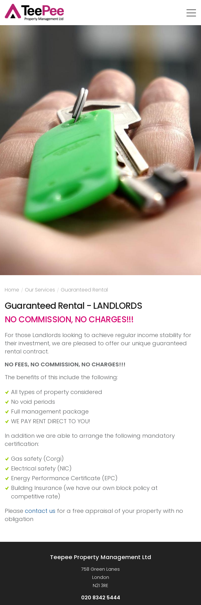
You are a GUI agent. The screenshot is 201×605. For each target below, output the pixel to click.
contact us (40, 511)
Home (12, 290)
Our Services (40, 290)
